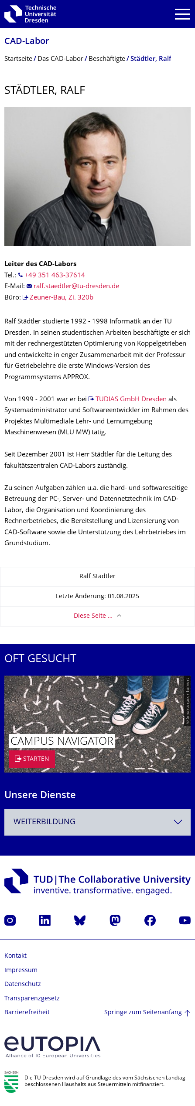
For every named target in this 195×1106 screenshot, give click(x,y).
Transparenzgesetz (32, 999)
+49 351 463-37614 (54, 276)
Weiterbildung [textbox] (44, 822)
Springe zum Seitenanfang (143, 1013)
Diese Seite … (93, 616)
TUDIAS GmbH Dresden (131, 399)
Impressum (21, 970)
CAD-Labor (26, 42)
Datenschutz (22, 984)
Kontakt (15, 956)
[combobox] (97, 822)
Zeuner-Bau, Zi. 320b (61, 298)
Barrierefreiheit (27, 1013)
